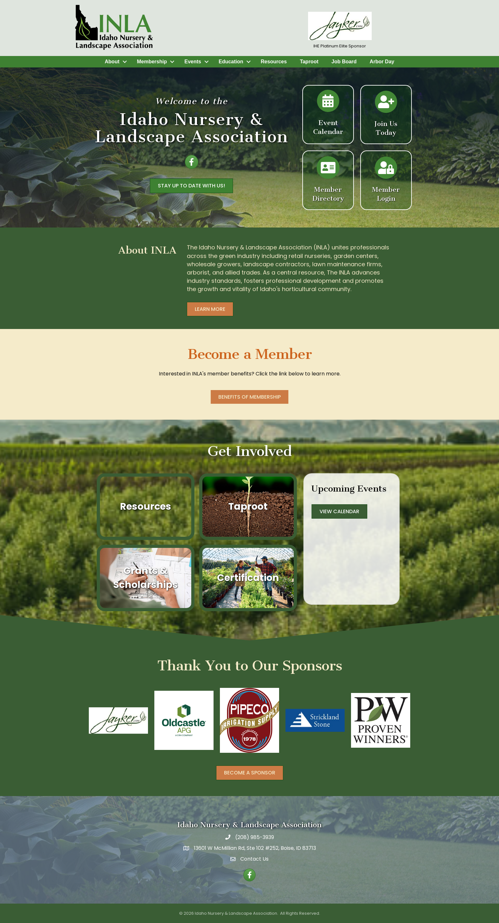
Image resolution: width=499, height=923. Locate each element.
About (112, 61)
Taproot (309, 61)
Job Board (343, 61)
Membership (152, 61)
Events (192, 61)
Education (231, 61)
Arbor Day (382, 61)
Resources (274, 61)
